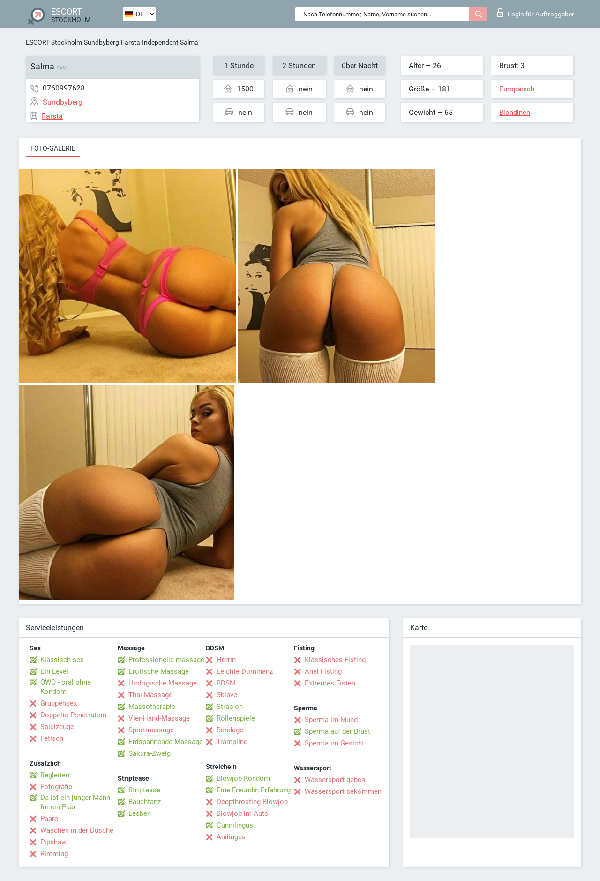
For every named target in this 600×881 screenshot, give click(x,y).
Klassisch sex (61, 659)
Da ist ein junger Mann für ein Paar (75, 802)
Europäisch (516, 89)
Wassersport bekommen (343, 791)
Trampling (232, 742)
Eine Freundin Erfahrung (254, 790)
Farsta (130, 42)
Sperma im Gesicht (334, 743)
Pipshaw (53, 842)
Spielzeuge (57, 727)
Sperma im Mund (331, 719)
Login (535, 13)
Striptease (144, 790)
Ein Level (54, 671)
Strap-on (230, 706)
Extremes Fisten (330, 683)
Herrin (226, 659)
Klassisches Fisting (335, 659)
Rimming (54, 854)
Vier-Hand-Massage (159, 718)
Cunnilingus (235, 825)
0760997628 (64, 87)
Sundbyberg (101, 42)
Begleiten (54, 775)
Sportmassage (151, 730)
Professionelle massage (166, 659)
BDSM (226, 683)
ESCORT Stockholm (54, 42)
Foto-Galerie (52, 148)
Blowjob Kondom (243, 778)
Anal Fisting (323, 671)
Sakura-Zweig (149, 753)
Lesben (139, 813)
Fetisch (51, 738)
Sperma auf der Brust (337, 731)
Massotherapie (151, 706)
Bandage (230, 730)
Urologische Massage (162, 683)
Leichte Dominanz (245, 671)
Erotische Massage (158, 671)
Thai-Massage (150, 695)
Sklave (227, 695)
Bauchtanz (144, 802)
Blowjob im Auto (243, 813)
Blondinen (514, 112)
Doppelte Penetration (73, 715)
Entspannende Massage (165, 742)
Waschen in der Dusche (76, 830)
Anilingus (231, 837)
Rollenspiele (236, 718)
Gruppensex (58, 703)
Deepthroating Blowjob (252, 802)
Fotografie (56, 787)
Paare (49, 818)
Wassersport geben (335, 780)
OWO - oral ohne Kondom (65, 687)
